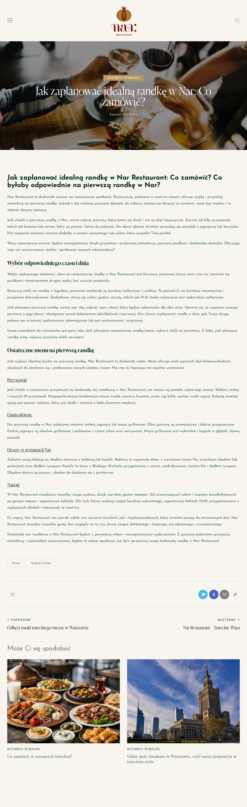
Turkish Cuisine (41, 563)
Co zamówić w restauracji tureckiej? (41, 758)
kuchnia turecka (123, 78)
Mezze (16, 563)
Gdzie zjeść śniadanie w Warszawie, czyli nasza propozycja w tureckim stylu (182, 761)
